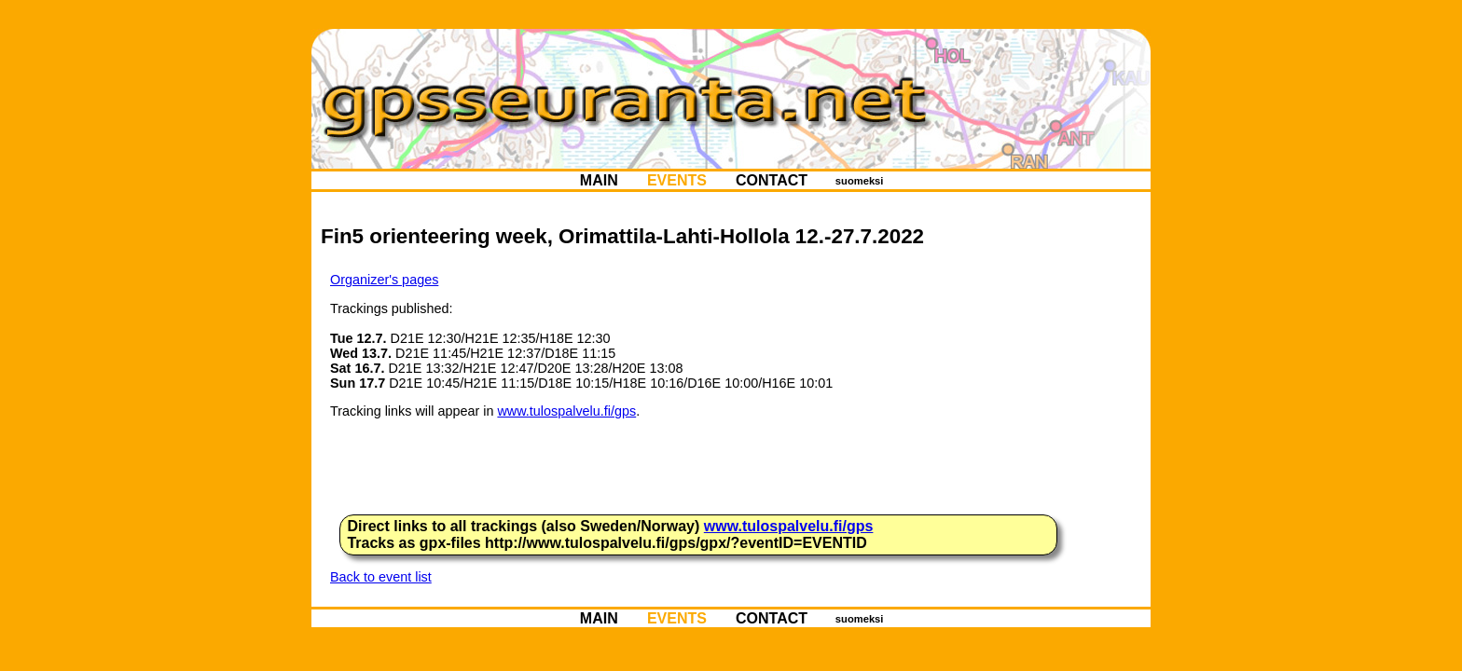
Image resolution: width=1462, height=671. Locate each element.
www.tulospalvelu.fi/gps (566, 411)
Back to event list (381, 576)
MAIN (598, 180)
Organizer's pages (384, 279)
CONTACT (772, 180)
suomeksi (860, 180)
